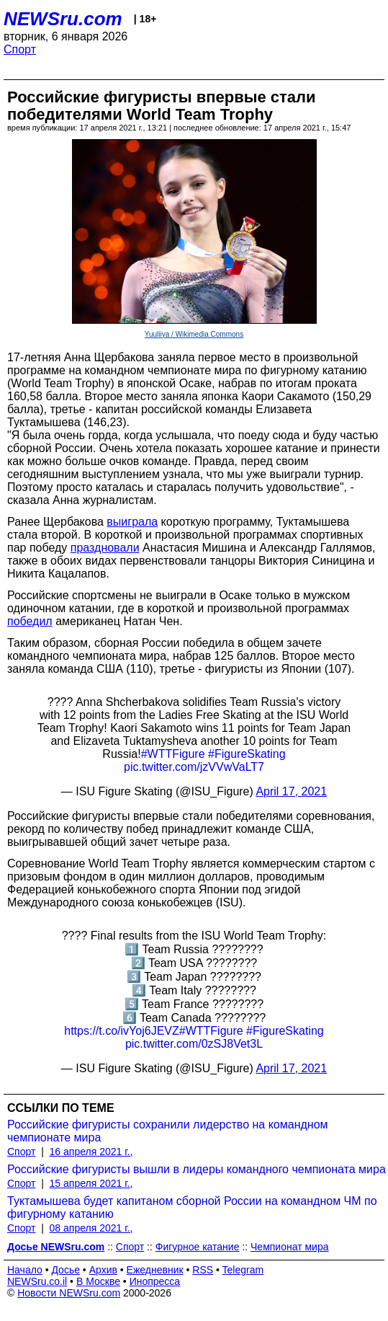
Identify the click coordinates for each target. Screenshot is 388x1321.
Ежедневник (155, 1270)
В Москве (98, 1281)
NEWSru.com (63, 19)
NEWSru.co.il (37, 1281)
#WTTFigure (173, 754)
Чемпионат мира (289, 1246)
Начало (24, 1270)
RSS (202, 1270)
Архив (103, 1270)
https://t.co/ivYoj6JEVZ (121, 1031)
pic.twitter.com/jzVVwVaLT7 (194, 767)
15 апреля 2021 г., (91, 1183)
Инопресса (155, 1281)
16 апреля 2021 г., (91, 1151)
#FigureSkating (247, 754)
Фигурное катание (197, 1246)
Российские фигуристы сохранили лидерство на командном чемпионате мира (167, 1131)
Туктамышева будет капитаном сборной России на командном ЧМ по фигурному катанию (192, 1207)
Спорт (20, 49)
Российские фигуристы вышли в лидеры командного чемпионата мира (196, 1169)
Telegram (243, 1270)
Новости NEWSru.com (68, 1293)
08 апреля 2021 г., (91, 1228)
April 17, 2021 (291, 791)
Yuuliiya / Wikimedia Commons (194, 334)
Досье (65, 1270)
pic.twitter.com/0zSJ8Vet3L (194, 1044)
